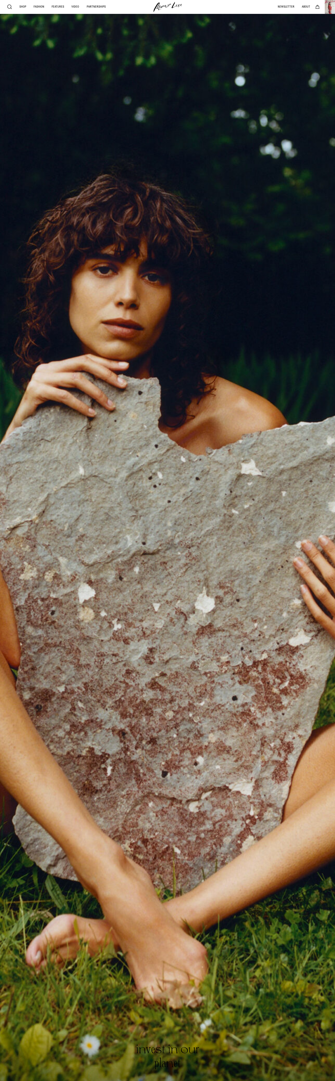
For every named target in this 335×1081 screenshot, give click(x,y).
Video (75, 6)
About (306, 6)
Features (58, 6)
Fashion (39, 6)
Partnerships (96, 6)
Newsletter (286, 6)
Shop (22, 6)
